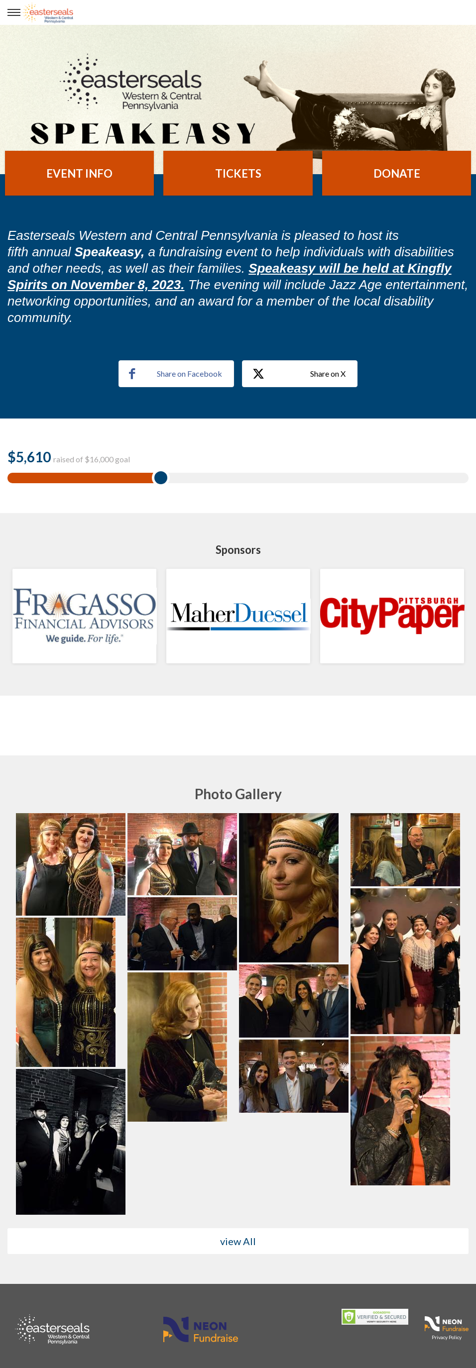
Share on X (299, 374)
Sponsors (238, 549)
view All (238, 1241)
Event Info (79, 173)
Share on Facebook (175, 373)
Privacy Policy (447, 1337)
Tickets (238, 173)
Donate (396, 173)
